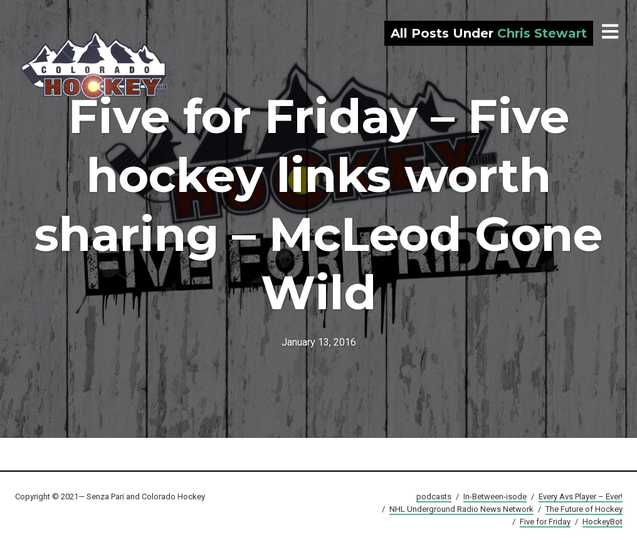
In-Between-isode (495, 496)
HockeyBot (602, 521)
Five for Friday (545, 521)
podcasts (433, 496)
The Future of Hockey (584, 509)
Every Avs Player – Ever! (581, 496)
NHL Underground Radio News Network (461, 509)
